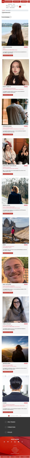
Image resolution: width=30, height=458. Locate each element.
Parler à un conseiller (7, 1)
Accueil (3, 10)
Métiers (7, 7)
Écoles (14, 4)
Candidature (24, 1)
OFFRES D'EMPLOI (12, 7)
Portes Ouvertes (16, 1)
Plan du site (15, 447)
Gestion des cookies (15, 451)
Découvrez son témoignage (7, 55)
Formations (10, 4)
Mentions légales (15, 448)
